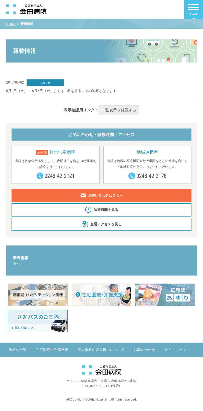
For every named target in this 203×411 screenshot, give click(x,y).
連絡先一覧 (18, 350)
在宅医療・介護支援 (52, 350)
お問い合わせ (144, 350)
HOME (11, 24)
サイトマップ (175, 350)
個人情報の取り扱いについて (101, 350)
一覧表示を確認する (119, 110)
